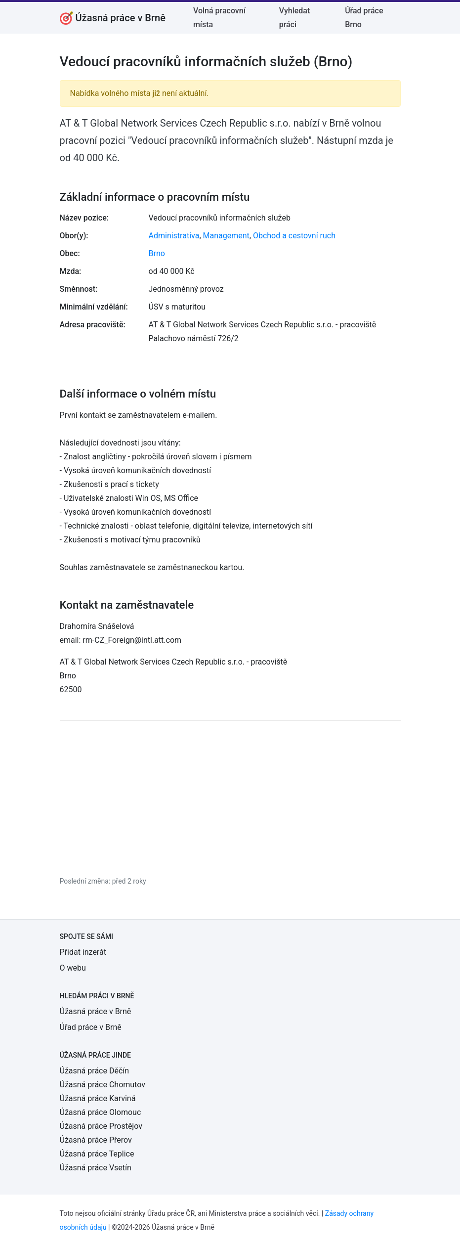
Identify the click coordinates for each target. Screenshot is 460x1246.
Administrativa (174, 235)
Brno (157, 253)
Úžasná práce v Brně (95, 1011)
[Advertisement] (230, 798)
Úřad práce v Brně (91, 1027)
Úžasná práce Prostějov (101, 1126)
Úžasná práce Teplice (97, 1153)
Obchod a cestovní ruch (294, 235)
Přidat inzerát (83, 952)
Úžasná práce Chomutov (102, 1084)
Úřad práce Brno (364, 17)
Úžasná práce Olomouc (100, 1112)
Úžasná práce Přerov (96, 1140)
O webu (73, 968)
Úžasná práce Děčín (94, 1070)
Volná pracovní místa (219, 17)
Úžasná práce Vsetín (95, 1167)
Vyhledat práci (294, 17)
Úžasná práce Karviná (98, 1098)
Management (226, 235)
